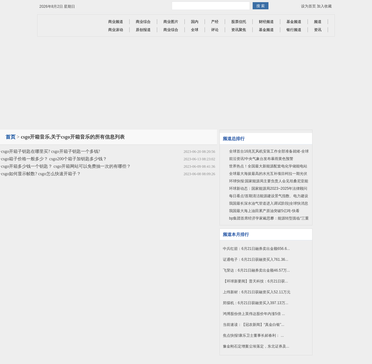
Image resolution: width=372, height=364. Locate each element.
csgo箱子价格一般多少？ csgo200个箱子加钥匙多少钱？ (54, 159)
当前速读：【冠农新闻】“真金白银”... (253, 324)
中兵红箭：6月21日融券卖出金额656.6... (256, 248)
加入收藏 (324, 6)
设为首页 (308, 6)
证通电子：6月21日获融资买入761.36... (255, 259)
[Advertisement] (186, 83)
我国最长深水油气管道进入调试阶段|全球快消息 (268, 203)
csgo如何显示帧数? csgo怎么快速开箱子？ (41, 173)
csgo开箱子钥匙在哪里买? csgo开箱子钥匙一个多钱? (50, 151)
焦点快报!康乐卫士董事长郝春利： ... (253, 335)
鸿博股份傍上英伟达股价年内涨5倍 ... (254, 314)
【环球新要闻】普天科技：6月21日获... (255, 281)
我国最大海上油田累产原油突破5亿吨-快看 (264, 211)
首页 (11, 137)
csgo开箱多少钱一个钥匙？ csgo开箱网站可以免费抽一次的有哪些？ (66, 166)
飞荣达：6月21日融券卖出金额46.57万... (256, 270)
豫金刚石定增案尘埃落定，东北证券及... (256, 346)
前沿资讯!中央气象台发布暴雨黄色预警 (261, 159)
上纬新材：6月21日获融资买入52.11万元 (256, 292)
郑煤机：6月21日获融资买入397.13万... (255, 303)
